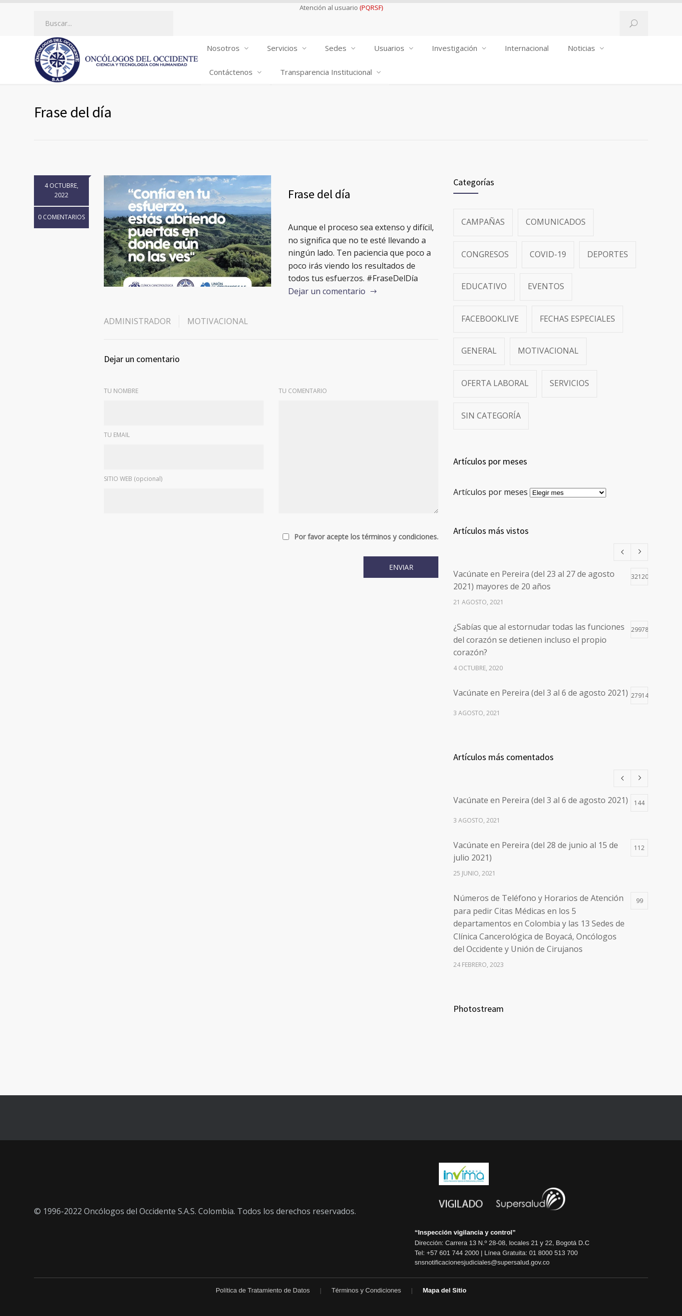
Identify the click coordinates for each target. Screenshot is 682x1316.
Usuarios (389, 48)
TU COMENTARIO (303, 391)
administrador (137, 321)
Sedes (335, 48)
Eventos (546, 286)
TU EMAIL (117, 435)
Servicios (282, 48)
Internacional (527, 48)
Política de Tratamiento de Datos (263, 1290)
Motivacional (217, 321)
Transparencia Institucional (326, 72)
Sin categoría (491, 415)
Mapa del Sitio (444, 1290)
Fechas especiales (577, 318)
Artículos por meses (490, 491)
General (479, 350)
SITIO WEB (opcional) (133, 478)
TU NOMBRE (121, 391)
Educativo (484, 286)
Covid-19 (548, 254)
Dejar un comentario (326, 291)
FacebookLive (490, 318)
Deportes (607, 254)
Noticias (581, 48)
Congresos (485, 254)
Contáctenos (231, 72)
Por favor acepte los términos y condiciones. (366, 536)
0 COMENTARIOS (61, 217)
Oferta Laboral (495, 383)
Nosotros (223, 48)
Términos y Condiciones (366, 1290)
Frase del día (319, 194)
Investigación (454, 48)
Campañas (483, 221)
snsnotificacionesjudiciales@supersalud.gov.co (481, 1262)
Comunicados (556, 221)
